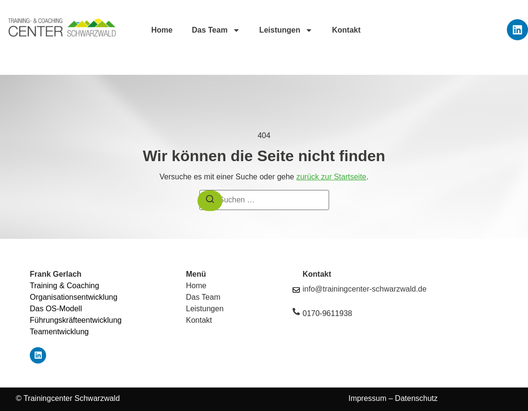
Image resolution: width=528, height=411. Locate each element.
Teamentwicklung (59, 332)
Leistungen (286, 30)
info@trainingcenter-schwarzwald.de (365, 289)
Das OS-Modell (56, 309)
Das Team (216, 30)
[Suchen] (209, 200)
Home (161, 30)
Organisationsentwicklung (73, 297)
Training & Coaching (64, 286)
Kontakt (346, 30)
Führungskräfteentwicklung (76, 320)
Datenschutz (415, 398)
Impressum (367, 398)
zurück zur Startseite (331, 177)
